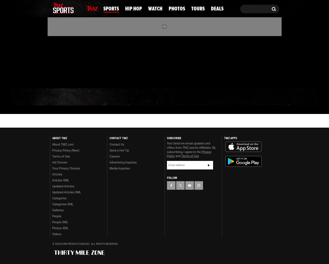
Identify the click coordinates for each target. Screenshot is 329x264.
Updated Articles (63, 186)
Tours (231, 97)
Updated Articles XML (66, 192)
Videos (56, 234)
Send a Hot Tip (119, 150)
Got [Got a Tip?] (63, 79)
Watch (163, 97)
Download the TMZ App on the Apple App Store (243, 146)
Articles (57, 174)
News (60, 96)
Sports (92, 97)
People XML (60, 222)
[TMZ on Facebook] (53, 61)
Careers (115, 156)
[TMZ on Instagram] (75, 61)
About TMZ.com (63, 144)
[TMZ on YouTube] (189, 185)
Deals (261, 97)
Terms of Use (61, 156)
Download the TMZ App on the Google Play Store (243, 161)
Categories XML (62, 204)
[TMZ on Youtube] (67, 61)
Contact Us (117, 144)
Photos (197, 97)
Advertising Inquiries (123, 162)
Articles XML (60, 180)
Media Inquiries (120, 168)
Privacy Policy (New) (65, 150)
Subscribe (209, 165)
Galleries (58, 210)
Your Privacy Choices (66, 168)
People (56, 216)
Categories (59, 198)
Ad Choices (59, 162)
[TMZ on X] (60, 61)
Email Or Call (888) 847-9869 (99, 79)
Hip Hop (128, 97)
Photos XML (60, 228)
